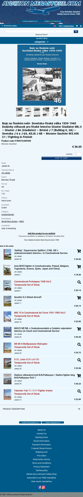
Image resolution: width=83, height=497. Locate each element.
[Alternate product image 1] (19, 118)
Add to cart (61, 158)
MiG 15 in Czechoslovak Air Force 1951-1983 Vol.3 (39, 312)
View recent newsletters (41, 481)
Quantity (69, 154)
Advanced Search (41, 35)
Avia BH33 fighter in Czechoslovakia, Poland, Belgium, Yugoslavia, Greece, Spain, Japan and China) (41, 267)
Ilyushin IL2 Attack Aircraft (27, 297)
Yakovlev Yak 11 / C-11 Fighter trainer (33, 390)
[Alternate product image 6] (63, 118)
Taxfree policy (42, 470)
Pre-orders (41, 456)
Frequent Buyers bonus (41, 448)
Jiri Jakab (5, 173)
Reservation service (41, 459)
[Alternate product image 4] (46, 118)
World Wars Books (9, 221)
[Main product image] (41, 105)
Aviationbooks (7, 214)
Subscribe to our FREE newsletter (41, 478)
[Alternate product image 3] (37, 118)
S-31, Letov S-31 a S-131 (26, 359)
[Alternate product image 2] (28, 118)
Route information (42, 441)
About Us (42, 430)
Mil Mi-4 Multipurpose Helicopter (30, 344)
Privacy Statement (41, 467)
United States (69, 26)
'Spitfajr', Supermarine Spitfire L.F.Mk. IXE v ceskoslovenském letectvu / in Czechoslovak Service (41, 251)
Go (76, 31)
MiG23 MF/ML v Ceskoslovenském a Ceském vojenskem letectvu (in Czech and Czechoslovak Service (43, 329)
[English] (55, 26)
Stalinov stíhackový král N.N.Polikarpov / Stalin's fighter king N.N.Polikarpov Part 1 (44, 376)
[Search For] (39, 31)
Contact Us (41, 433)
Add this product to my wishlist (41, 233)
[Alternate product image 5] (54, 118)
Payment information (41, 444)
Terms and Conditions (41, 463)
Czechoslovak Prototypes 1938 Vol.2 (32, 281)
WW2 (21, 221)
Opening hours (41, 437)
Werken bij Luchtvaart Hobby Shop (41, 474)
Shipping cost (41, 452)
